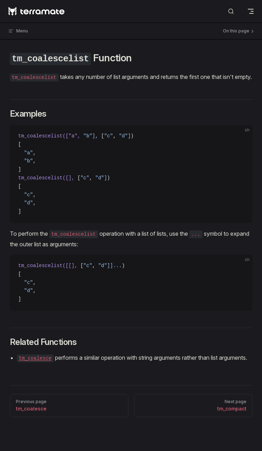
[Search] (231, 11)
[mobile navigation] (250, 11)
